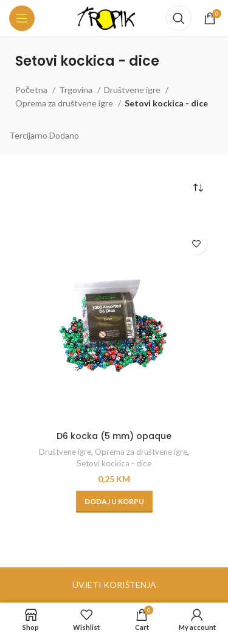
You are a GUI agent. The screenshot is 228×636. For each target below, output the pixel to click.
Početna (32, 90)
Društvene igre (133, 90)
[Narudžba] (197, 188)
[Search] (179, 18)
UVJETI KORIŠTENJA (114, 584)
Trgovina (76, 90)
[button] (114, 502)
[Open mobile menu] (22, 18)
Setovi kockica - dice (114, 463)
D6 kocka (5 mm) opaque (114, 436)
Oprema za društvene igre (65, 103)
